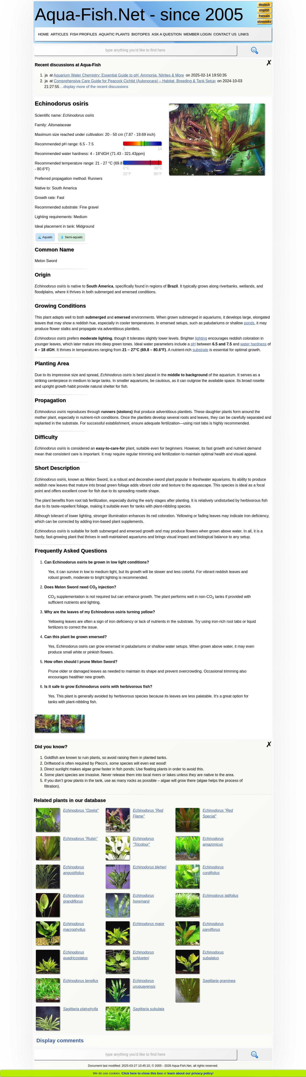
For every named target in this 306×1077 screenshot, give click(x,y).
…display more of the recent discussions (94, 87)
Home (43, 34)
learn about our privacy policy (190, 1073)
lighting (201, 338)
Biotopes (140, 34)
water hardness (253, 344)
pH (193, 344)
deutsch (264, 4)
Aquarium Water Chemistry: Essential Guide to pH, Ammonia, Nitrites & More (119, 75)
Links (243, 34)
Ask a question (166, 34)
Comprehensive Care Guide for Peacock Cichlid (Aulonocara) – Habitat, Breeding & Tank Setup (135, 81)
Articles (59, 34)
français (264, 16)
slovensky (264, 21)
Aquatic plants (114, 34)
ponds (249, 323)
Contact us (224, 34)
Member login (198, 34)
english (264, 10)
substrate (200, 350)
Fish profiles (83, 34)
